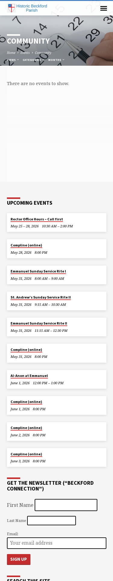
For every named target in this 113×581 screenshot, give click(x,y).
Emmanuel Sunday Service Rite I (38, 271)
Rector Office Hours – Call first (37, 219)
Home (11, 53)
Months (56, 60)
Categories (34, 60)
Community (43, 53)
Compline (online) (26, 245)
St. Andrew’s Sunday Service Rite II (41, 297)
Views (13, 60)
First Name (20, 504)
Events (25, 53)
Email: (12, 533)
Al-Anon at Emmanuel (29, 375)
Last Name (16, 520)
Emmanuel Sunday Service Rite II (39, 323)
